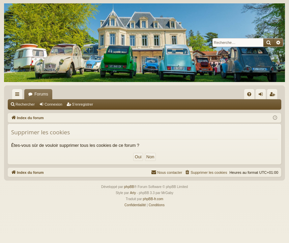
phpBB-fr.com (153, 199)
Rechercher (25, 104)
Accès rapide (18, 95)
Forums (41, 94)
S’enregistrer (82, 104)
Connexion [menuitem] (262, 95)
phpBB (129, 187)
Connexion (53, 104)
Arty (133, 193)
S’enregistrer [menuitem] (273, 95)
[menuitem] (249, 94)
